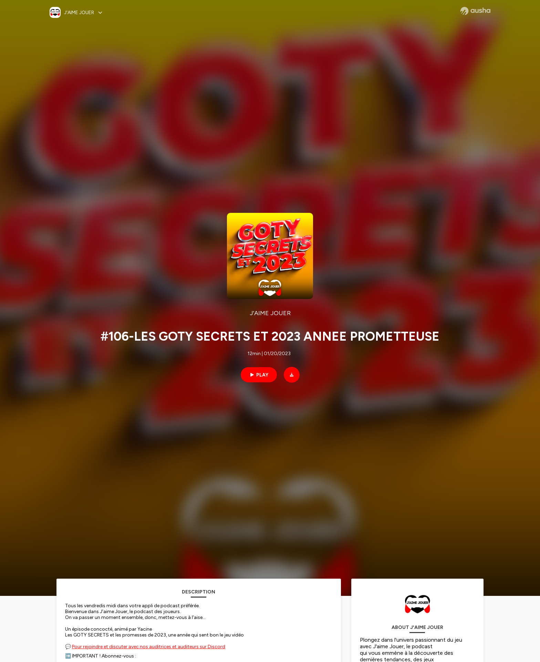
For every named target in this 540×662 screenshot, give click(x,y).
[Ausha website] (475, 11)
